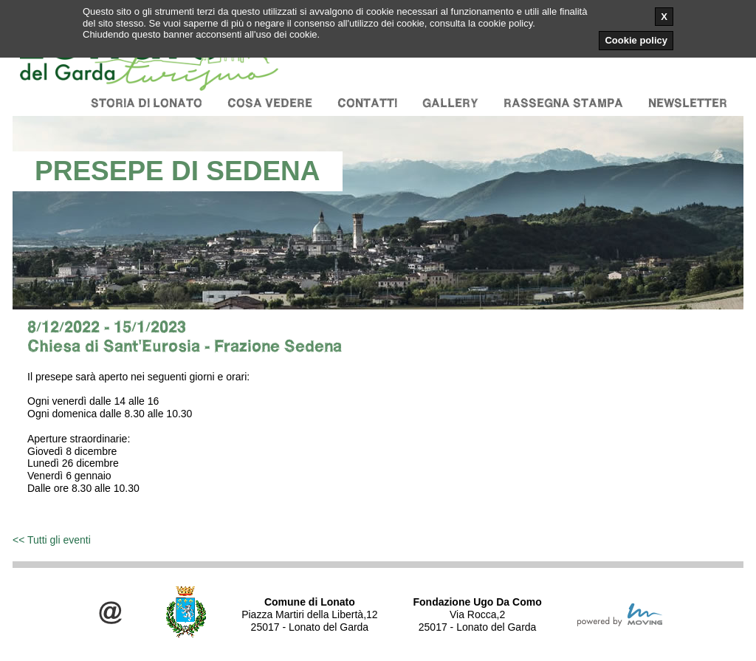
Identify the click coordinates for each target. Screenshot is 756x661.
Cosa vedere (269, 103)
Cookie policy (636, 40)
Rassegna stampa (563, 103)
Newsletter (687, 103)
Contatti (367, 103)
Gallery (450, 103)
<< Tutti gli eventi (52, 540)
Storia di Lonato (146, 103)
